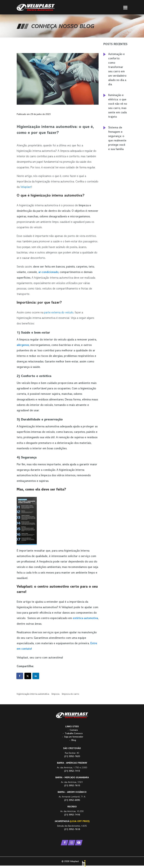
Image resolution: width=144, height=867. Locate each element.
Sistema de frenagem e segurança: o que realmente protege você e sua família (117, 138)
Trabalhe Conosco (74, 734)
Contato (74, 730)
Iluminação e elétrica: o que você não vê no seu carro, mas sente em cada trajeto (117, 106)
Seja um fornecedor (73, 737)
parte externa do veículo (58, 312)
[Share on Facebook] (20, 676)
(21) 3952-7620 (72, 756)
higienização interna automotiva (33, 694)
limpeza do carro (70, 694)
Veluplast (25, 187)
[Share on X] (28, 676)
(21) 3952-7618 (72, 829)
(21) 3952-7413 (72, 771)
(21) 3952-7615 (72, 786)
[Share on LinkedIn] (36, 676)
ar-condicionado (48, 272)
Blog (73, 740)
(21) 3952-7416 (72, 815)
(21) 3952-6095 (72, 800)
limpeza (55, 694)
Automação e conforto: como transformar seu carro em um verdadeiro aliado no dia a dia (117, 69)
